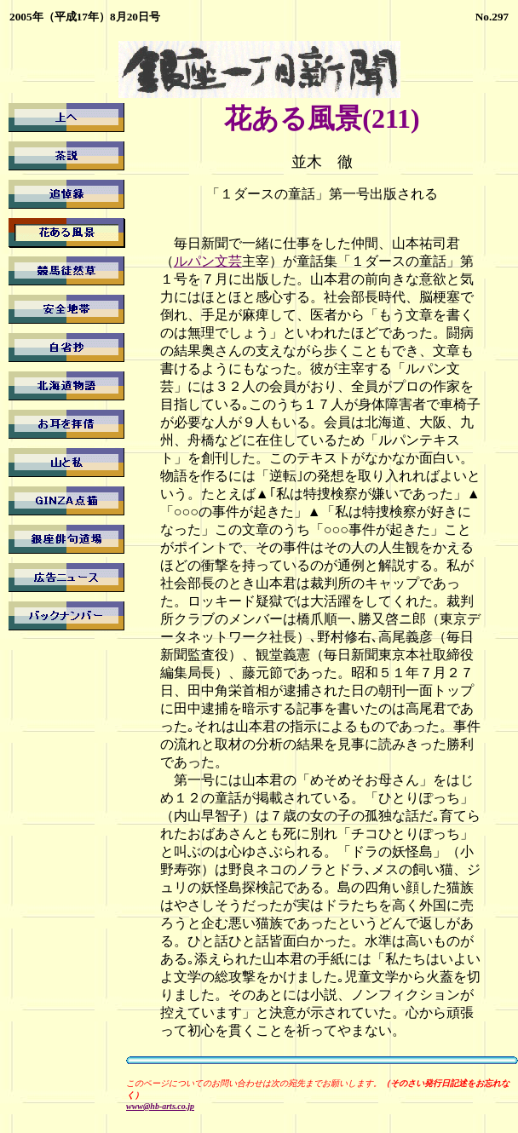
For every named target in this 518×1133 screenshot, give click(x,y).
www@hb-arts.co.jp (160, 1106)
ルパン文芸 (208, 261)
